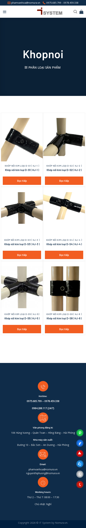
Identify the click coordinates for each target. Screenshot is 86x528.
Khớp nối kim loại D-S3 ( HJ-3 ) (22, 244)
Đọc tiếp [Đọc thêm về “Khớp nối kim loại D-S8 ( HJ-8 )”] (64, 329)
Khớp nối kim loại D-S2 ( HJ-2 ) (64, 169)
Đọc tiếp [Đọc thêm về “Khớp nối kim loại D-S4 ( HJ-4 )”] (64, 254)
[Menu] (5, 12)
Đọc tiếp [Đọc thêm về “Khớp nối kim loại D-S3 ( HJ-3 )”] (22, 254)
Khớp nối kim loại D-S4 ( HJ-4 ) (64, 244)
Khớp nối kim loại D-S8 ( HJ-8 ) (64, 318)
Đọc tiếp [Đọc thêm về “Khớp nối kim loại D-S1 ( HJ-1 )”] (22, 180)
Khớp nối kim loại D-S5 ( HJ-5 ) (22, 318)
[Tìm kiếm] (75, 11)
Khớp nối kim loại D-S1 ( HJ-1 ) (22, 169)
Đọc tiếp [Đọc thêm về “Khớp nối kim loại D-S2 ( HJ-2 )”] (64, 180)
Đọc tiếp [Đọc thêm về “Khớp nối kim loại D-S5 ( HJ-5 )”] (22, 329)
